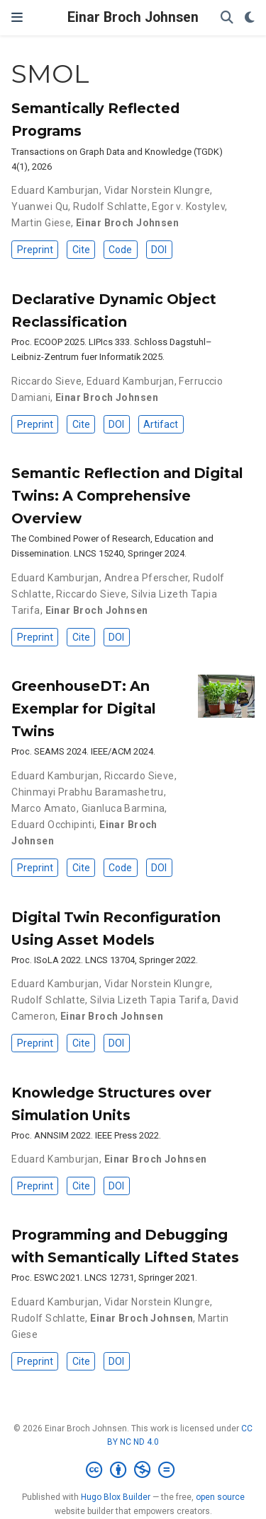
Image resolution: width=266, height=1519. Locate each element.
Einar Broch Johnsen (133, 17)
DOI (159, 249)
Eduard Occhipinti (52, 824)
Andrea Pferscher (146, 577)
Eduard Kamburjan (55, 190)
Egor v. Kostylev (188, 206)
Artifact (160, 424)
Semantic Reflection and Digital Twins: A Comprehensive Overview (127, 496)
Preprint (35, 249)
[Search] (227, 18)
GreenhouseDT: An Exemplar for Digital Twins (83, 708)
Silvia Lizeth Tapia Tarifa (148, 1000)
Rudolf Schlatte (110, 206)
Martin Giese (41, 222)
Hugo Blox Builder (115, 1497)
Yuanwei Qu (39, 206)
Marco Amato (44, 808)
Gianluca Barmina (123, 808)
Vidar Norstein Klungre (157, 190)
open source (220, 1497)
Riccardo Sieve (46, 381)
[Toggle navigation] (17, 17)
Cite (81, 249)
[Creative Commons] (133, 1470)
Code (120, 249)
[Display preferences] (250, 18)
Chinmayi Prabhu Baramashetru (87, 792)
